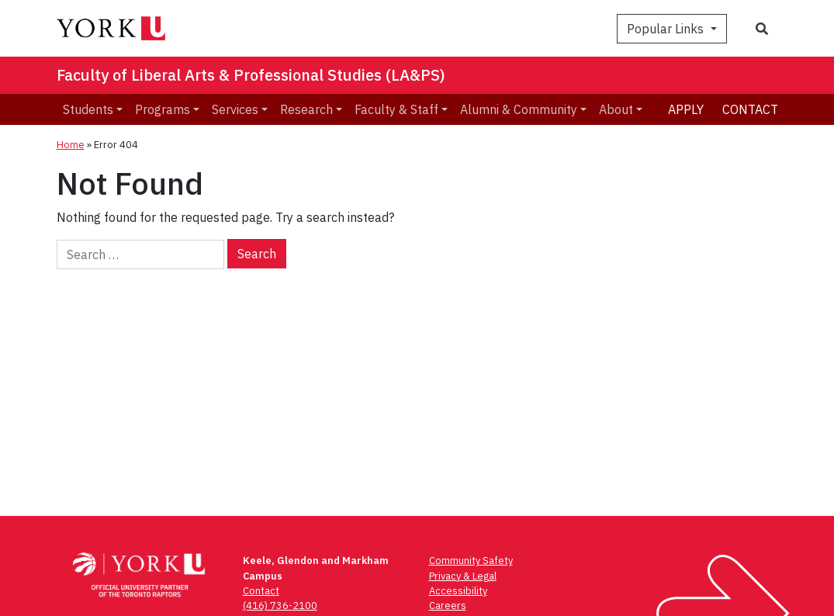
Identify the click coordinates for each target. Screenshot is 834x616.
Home (71, 144)
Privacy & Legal (463, 576)
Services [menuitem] (235, 109)
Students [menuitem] (88, 109)
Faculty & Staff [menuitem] (396, 109)
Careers (447, 605)
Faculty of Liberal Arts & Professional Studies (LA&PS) (251, 74)
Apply (686, 109)
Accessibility (458, 590)
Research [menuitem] (306, 109)
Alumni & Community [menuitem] (518, 109)
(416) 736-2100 (280, 605)
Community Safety (471, 560)
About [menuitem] (616, 109)
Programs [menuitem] (162, 109)
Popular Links (667, 28)
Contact (750, 109)
